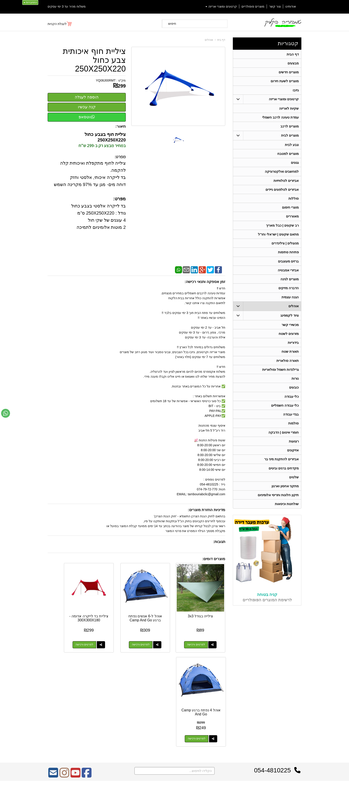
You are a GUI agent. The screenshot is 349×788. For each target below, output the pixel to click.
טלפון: (233, 704)
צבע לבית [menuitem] (292, 146)
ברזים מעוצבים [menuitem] (288, 265)
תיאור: (121, 126)
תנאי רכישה (231, 709)
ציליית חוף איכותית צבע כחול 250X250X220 (94, 60)
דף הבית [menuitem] (293, 54)
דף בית (221, 39)
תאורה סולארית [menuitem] (287, 366)
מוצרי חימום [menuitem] (290, 210)
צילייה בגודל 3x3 (205, 606)
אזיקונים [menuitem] (293, 457)
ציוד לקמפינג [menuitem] (289, 320)
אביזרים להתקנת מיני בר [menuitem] (281, 466)
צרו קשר (232, 684)
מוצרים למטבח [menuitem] (288, 155)
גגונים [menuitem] (295, 164)
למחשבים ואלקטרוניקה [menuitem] (282, 173)
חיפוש (172, 23)
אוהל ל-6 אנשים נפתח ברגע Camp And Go (159, 610)
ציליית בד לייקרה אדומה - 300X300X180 (113, 610)
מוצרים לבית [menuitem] (290, 137)
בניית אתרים (155, 780)
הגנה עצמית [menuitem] (290, 301)
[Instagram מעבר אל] (64, 671)
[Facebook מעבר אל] (86, 671)
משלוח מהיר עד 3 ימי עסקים (67, 6)
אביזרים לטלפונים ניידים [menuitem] (282, 192)
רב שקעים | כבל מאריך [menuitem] (282, 228)
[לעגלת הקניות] (60, 24)
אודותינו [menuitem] (290, 6)
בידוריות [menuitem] (293, 347)
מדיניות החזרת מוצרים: (206, 510)
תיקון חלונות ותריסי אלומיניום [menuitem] (278, 503)
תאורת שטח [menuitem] (290, 356)
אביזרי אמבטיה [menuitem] (288, 274)
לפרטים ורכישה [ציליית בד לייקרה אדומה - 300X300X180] (109, 634)
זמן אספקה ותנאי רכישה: (205, 282)
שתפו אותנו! (231, 721)
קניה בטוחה (267, 602)
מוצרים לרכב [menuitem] (289, 127)
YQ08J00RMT (106, 80)
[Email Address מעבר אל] (53, 671)
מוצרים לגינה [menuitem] (289, 283)
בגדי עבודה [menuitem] (291, 420)
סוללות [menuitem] (293, 201)
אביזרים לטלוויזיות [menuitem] (286, 182)
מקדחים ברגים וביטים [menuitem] (284, 475)
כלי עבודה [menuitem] (291, 402)
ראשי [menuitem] (298, 691)
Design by (94, 702)
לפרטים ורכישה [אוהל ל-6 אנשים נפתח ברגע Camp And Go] (155, 634)
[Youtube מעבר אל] (75, 671)
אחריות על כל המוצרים (94, 686)
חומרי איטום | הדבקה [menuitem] (283, 439)
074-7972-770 (220, 704)
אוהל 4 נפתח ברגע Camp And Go (67, 608)
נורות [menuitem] (295, 384)
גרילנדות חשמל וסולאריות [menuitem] (280, 375)
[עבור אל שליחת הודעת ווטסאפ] (5, 413)
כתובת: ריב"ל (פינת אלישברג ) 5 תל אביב (211, 697)
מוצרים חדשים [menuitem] (289, 72)
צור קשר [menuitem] (275, 6)
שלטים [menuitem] (294, 484)
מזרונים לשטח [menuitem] (289, 338)
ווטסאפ (87, 117)
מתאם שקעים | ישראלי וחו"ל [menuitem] (278, 237)
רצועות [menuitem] (294, 448)
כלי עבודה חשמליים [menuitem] (285, 411)
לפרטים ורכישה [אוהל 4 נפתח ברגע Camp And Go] (63, 634)
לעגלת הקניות (57, 24)
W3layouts (102, 702)
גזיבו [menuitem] (296, 91)
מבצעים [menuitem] (293, 63)
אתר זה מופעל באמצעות (174, 780)
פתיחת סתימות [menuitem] (288, 256)
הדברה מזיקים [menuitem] (288, 292)
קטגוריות (288, 43)
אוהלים (209, 39)
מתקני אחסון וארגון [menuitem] (285, 493)
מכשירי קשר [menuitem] (290, 329)
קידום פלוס (167, 780)
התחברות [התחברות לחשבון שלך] (30, 2)
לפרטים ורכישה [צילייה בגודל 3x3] (201, 634)
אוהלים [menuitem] (293, 310)
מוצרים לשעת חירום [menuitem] (285, 82)
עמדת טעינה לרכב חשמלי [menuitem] (280, 118)
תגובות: (219, 542)
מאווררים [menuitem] (292, 219)
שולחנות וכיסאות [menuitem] (287, 512)
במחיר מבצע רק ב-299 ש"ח (102, 145)
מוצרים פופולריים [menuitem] (252, 6)
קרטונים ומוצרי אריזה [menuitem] (221, 6)
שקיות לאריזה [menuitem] (289, 109)
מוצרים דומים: (213, 559)
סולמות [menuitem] (293, 430)
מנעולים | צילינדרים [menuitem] (285, 246)
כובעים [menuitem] (294, 393)
